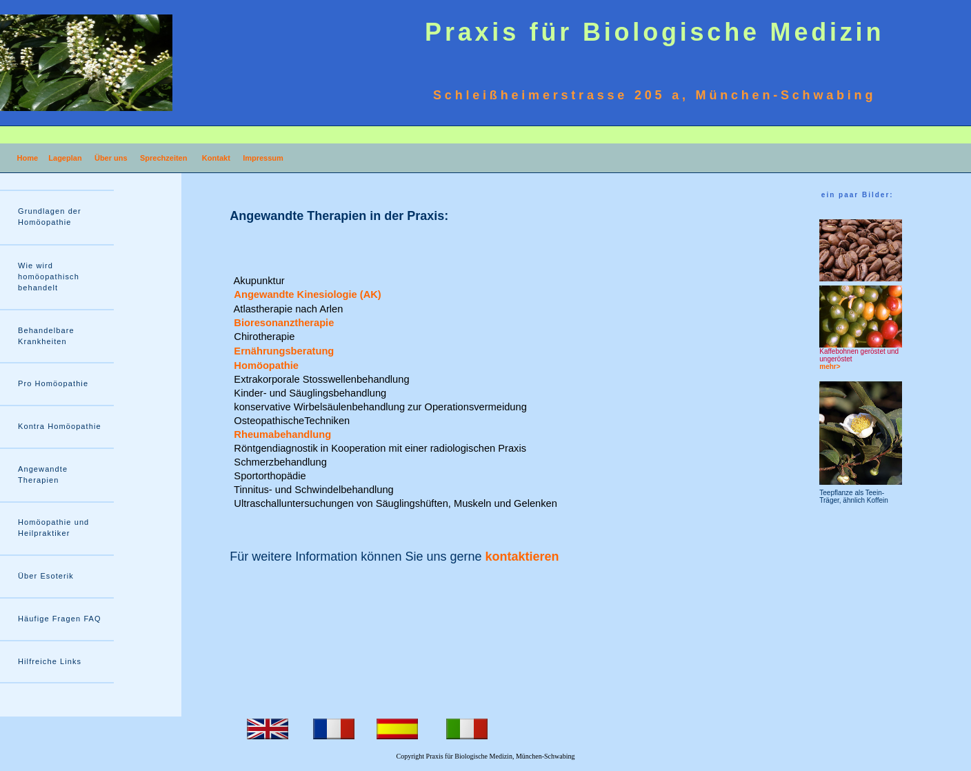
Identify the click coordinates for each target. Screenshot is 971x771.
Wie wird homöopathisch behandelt (48, 276)
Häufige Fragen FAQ (59, 618)
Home (27, 158)
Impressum (263, 158)
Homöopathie (267, 365)
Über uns (111, 158)
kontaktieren (522, 556)
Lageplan (64, 158)
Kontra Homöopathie (59, 426)
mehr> (829, 366)
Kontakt (216, 158)
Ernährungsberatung (282, 351)
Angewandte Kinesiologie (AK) (308, 294)
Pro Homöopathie (53, 383)
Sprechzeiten (163, 158)
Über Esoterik (46, 576)
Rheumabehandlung (281, 434)
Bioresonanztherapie (282, 322)
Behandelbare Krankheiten (46, 336)
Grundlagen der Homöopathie (49, 216)
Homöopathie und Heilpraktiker (53, 527)
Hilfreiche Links (49, 661)
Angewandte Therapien (43, 474)
